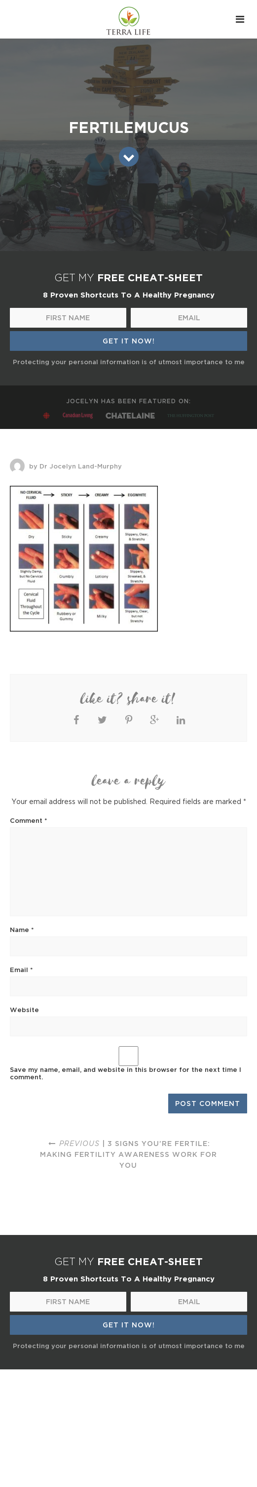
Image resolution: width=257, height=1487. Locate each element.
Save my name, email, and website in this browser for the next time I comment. (125, 1073)
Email (21, 969)
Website (24, 1009)
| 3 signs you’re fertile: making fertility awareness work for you (128, 1154)
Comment (28, 820)
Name (22, 929)
